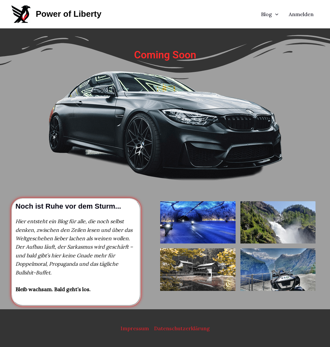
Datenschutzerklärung (182, 328)
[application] (275, 14)
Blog (269, 14)
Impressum (135, 328)
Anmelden (301, 14)
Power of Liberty (69, 14)
